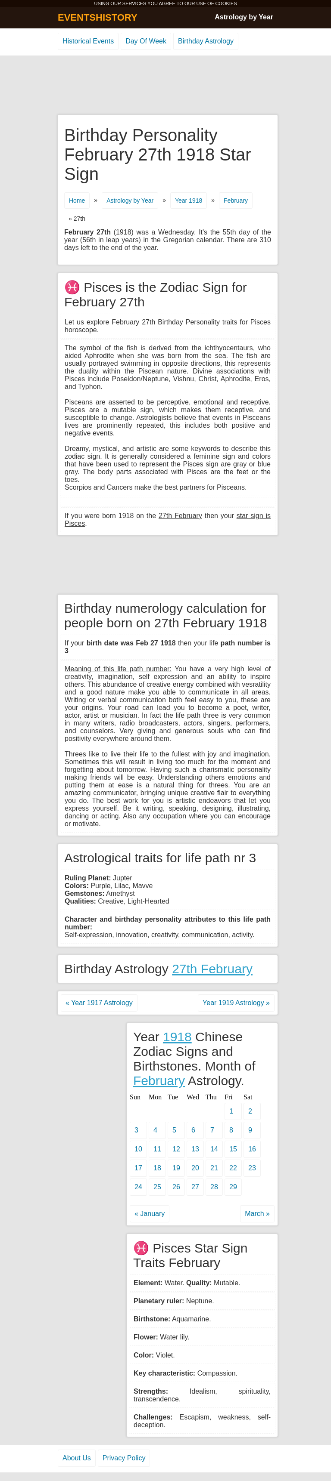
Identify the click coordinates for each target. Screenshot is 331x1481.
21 (214, 1168)
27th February (212, 969)
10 (138, 1149)
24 (138, 1187)
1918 (177, 1037)
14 (214, 1149)
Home (77, 200)
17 (138, 1168)
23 (252, 1168)
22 (233, 1168)
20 (195, 1168)
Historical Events (88, 41)
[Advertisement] (165, 85)
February (236, 200)
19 (176, 1168)
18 (157, 1168)
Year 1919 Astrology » (236, 1002)
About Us (76, 1458)
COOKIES (226, 3)
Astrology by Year (244, 17)
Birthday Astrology (206, 41)
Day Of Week (145, 41)
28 (214, 1187)
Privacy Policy (124, 1458)
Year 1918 (188, 200)
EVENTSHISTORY (97, 17)
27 (195, 1187)
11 (157, 1149)
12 (176, 1149)
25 (157, 1187)
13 (195, 1149)
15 (233, 1149)
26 (176, 1187)
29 (233, 1187)
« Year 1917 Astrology (99, 1002)
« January (149, 1213)
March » (257, 1213)
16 (252, 1149)
